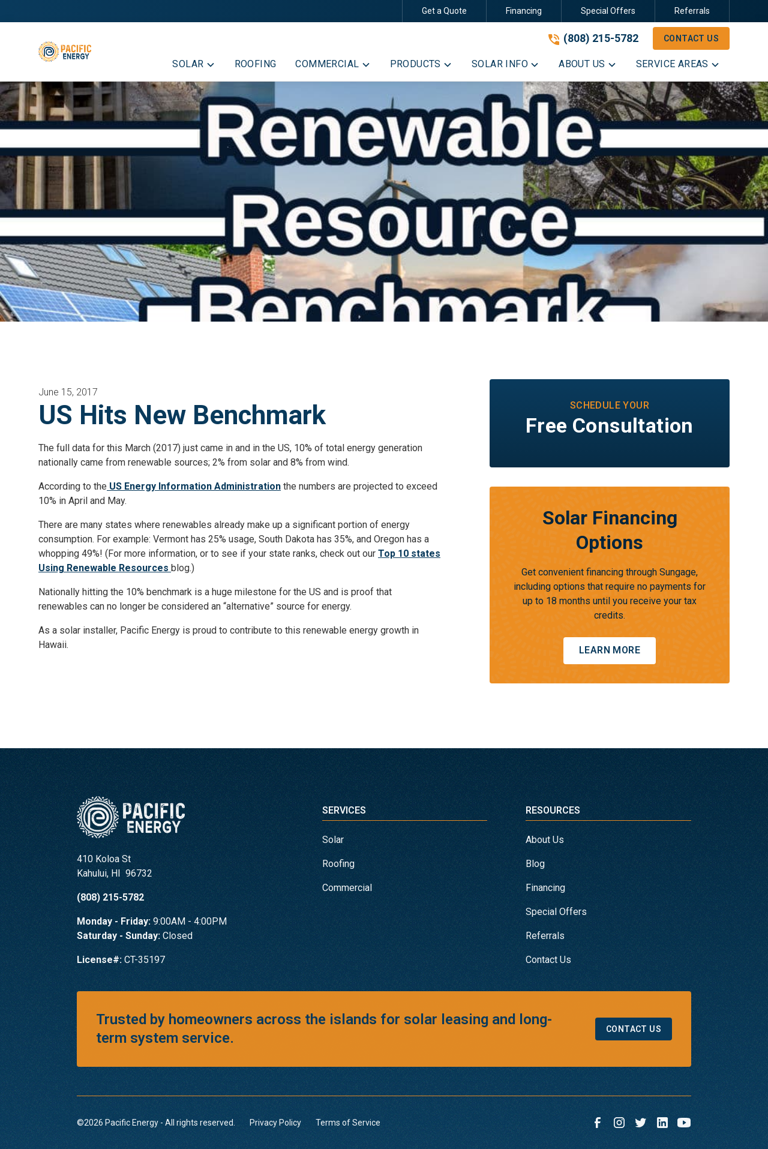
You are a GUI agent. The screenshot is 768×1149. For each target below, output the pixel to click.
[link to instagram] (619, 1122)
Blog (535, 863)
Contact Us (691, 38)
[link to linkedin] (662, 1122)
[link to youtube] (684, 1122)
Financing (524, 11)
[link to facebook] (597, 1122)
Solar (333, 839)
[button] (193, 66)
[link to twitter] (641, 1122)
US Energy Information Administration (194, 486)
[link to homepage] (64, 51)
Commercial (347, 887)
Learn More (609, 650)
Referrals (692, 11)
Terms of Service (348, 1122)
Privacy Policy (275, 1122)
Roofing (338, 863)
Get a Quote (444, 11)
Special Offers (608, 11)
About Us (545, 839)
